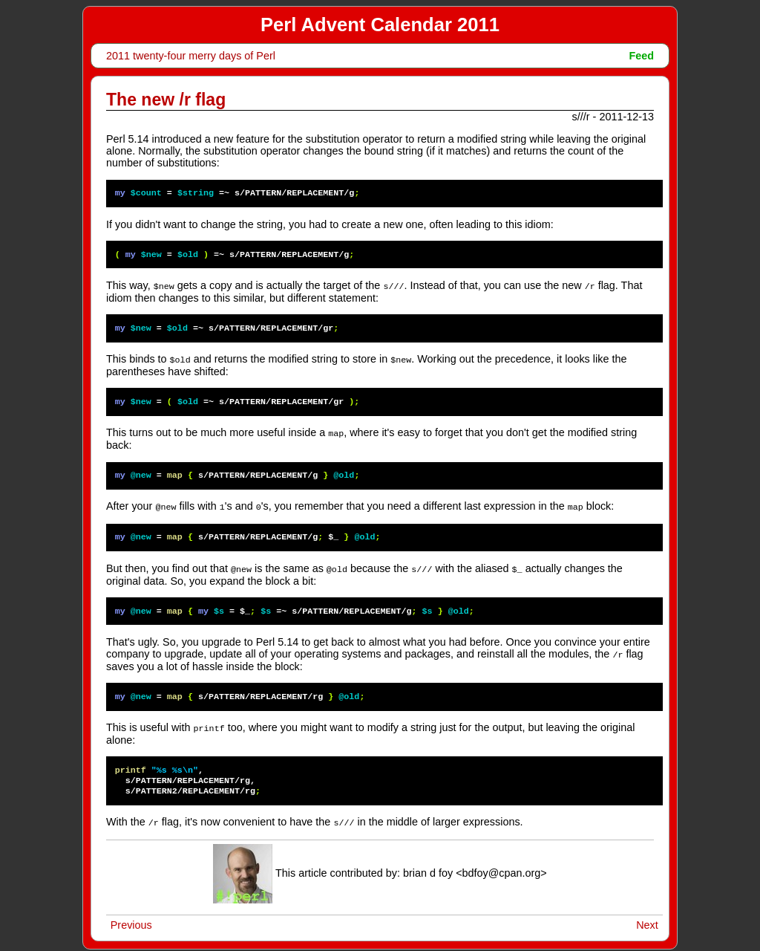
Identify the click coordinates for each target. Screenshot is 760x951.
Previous (131, 919)
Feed (641, 56)
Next (647, 919)
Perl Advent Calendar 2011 (380, 24)
